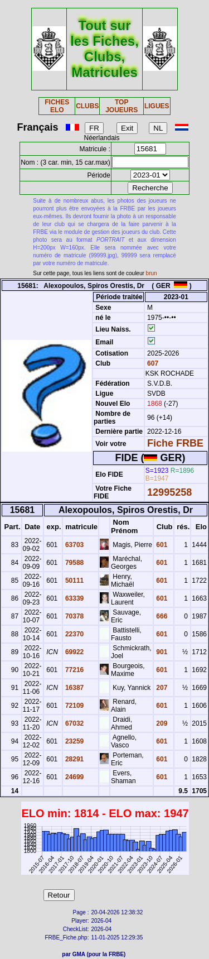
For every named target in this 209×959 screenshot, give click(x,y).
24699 (74, 777)
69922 (74, 652)
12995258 (169, 492)
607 (151, 363)
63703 (74, 545)
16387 (74, 688)
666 (160, 616)
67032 (74, 723)
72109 (74, 705)
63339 (74, 598)
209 (160, 723)
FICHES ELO (57, 106)
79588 (74, 563)
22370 (74, 634)
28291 (74, 759)
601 (160, 545)
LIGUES (156, 106)
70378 (74, 616)
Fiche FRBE (175, 443)
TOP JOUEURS (121, 106)
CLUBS (87, 106)
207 (160, 688)
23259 (74, 741)
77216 (74, 670)
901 (160, 652)
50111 (74, 580)
